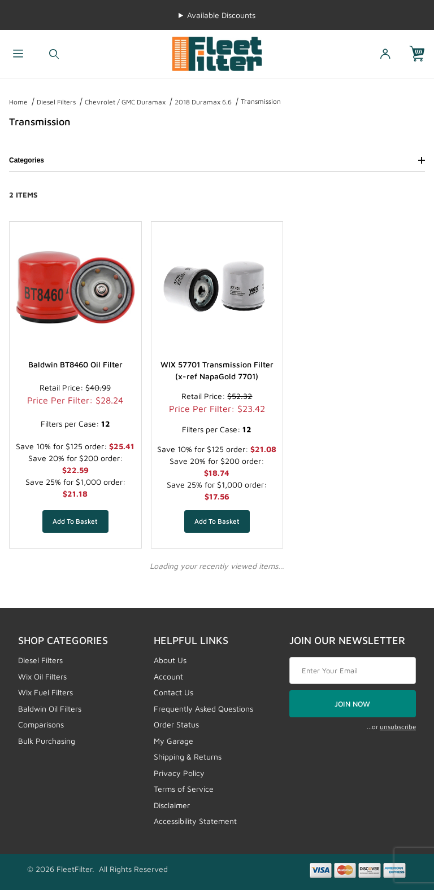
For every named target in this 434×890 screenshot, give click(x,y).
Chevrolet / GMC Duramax (125, 102)
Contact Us (173, 692)
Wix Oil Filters (42, 676)
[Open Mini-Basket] (421, 54)
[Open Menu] (18, 54)
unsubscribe (398, 726)
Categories (217, 160)
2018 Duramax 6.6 (203, 102)
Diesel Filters (56, 102)
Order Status (176, 724)
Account (168, 676)
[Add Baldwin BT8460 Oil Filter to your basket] (75, 521)
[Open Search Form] (54, 54)
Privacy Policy (179, 773)
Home (18, 102)
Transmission (261, 101)
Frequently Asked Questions (203, 708)
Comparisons (41, 724)
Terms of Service (184, 788)
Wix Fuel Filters (45, 692)
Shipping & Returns (188, 756)
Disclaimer (172, 805)
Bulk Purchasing (46, 741)
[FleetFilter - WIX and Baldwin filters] (217, 53)
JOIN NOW (352, 703)
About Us (170, 660)
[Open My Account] (385, 54)
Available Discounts (221, 15)
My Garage (173, 741)
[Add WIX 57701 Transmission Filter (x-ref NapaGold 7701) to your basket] (217, 521)
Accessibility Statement (195, 821)
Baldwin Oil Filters (49, 708)
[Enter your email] (352, 670)
